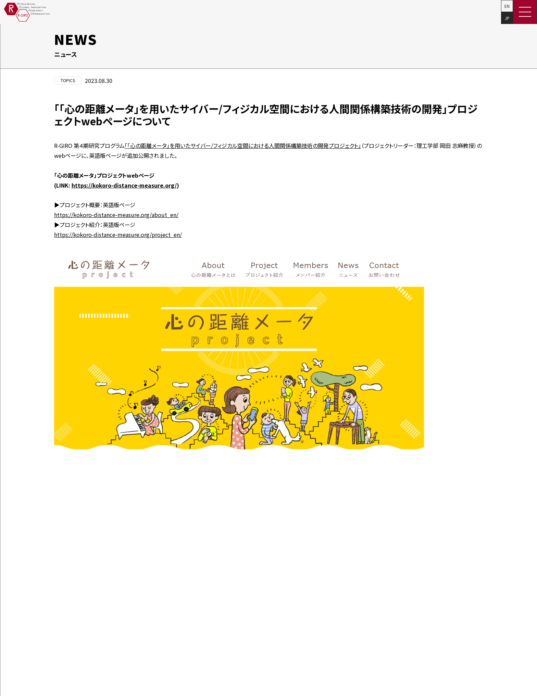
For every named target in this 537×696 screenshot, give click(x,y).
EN (507, 6)
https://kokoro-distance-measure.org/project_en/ (118, 234)
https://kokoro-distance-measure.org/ (124, 185)
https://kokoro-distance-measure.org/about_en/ (116, 215)
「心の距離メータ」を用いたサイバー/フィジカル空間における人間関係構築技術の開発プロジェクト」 (243, 145)
